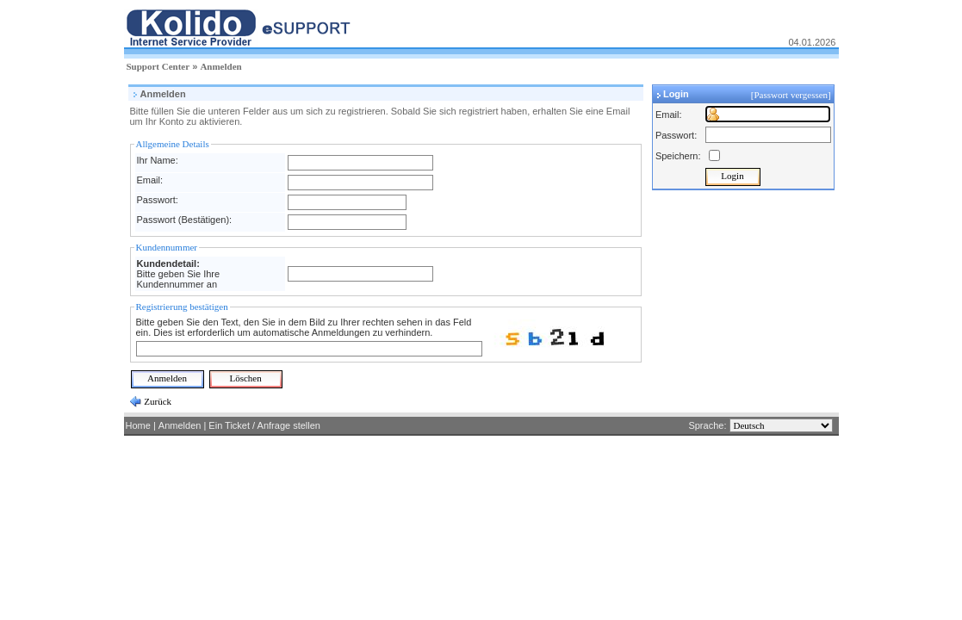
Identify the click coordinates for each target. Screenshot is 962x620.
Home (138, 425)
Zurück (157, 401)
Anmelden (220, 66)
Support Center (158, 66)
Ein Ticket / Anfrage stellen (264, 425)
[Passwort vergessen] (792, 95)
